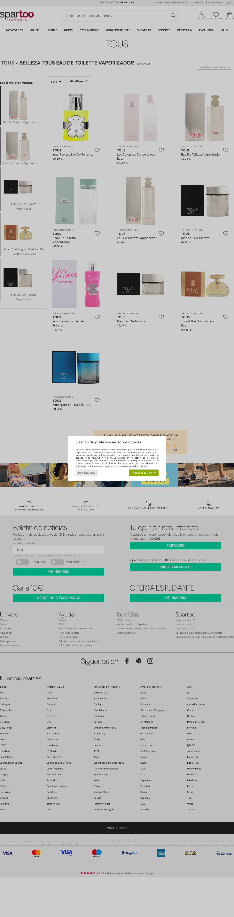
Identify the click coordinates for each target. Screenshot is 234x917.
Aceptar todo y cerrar (144, 472)
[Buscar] (173, 16)
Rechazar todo (86, 472)
